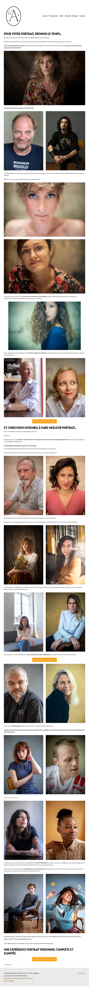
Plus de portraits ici (11, 798)
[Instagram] (81, 973)
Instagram (7, 964)
